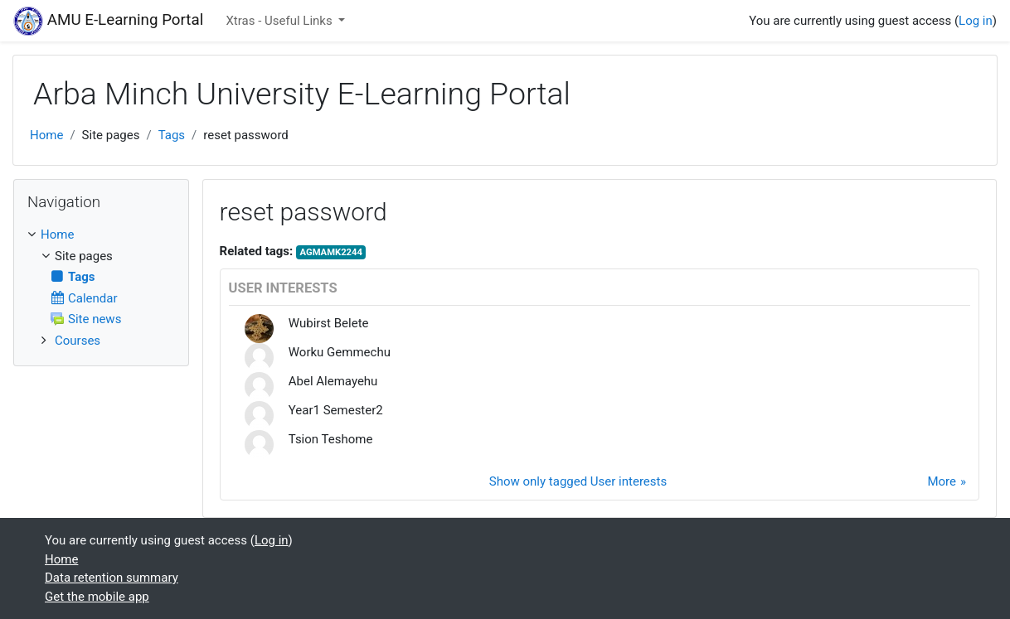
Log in (976, 20)
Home (46, 135)
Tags (171, 135)
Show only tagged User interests (578, 481)
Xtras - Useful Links (280, 20)
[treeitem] (101, 234)
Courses (77, 340)
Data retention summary (111, 577)
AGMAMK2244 (331, 252)
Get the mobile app (97, 596)
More (941, 481)
